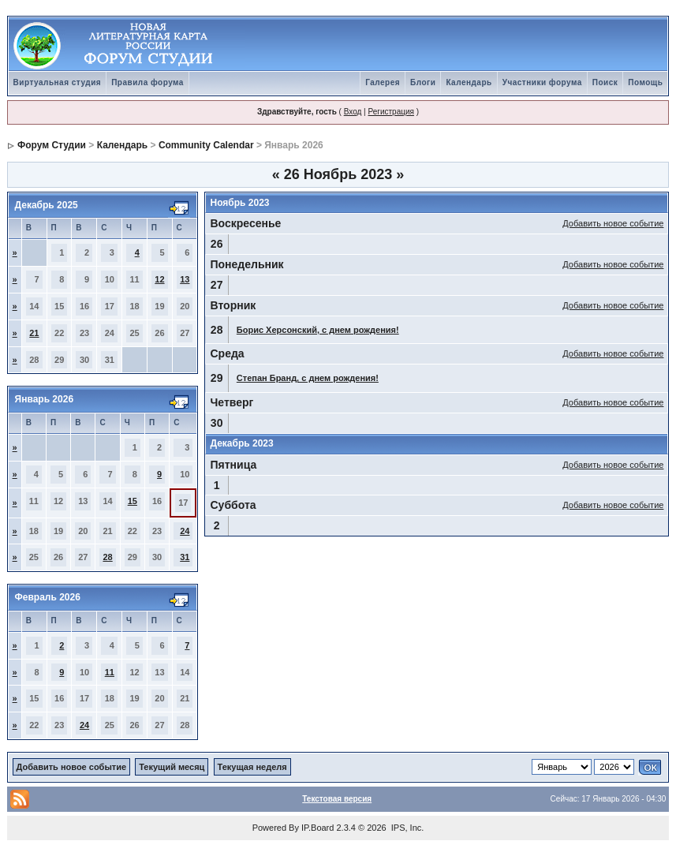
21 (34, 333)
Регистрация (390, 111)
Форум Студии (51, 145)
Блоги (422, 82)
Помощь (645, 82)
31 (184, 557)
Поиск (605, 82)
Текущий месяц (171, 767)
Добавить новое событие (612, 223)
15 (132, 501)
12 (159, 279)
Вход (353, 111)
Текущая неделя (252, 767)
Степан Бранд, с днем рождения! (308, 378)
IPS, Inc (406, 827)
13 (184, 279)
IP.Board (317, 827)
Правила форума (147, 82)
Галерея (382, 82)
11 (109, 672)
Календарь (468, 82)
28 (107, 557)
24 (184, 531)
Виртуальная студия (57, 82)
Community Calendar (206, 145)
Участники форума (542, 82)
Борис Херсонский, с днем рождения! (318, 330)
